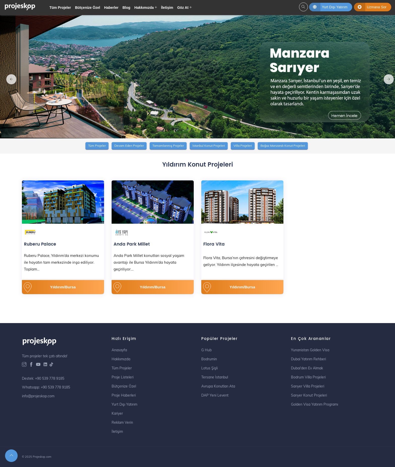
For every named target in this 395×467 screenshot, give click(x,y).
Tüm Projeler (60, 8)
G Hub (206, 350)
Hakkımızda (144, 8)
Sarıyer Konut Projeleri (309, 395)
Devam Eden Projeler (129, 145)
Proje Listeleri (123, 377)
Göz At (183, 8)
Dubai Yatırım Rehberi (308, 359)
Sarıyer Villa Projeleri (307, 386)
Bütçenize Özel (87, 8)
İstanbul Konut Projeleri (208, 145)
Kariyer (117, 413)
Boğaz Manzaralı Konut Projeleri (282, 145)
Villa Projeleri (243, 145)
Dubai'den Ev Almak (307, 368)
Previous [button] (8, 76)
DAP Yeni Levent (214, 395)
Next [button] (386, 76)
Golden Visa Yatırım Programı (314, 404)
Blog (126, 8)
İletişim (167, 8)
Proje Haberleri (124, 395)
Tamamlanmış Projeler (168, 145)
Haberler (111, 8)
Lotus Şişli (209, 368)
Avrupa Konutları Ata (218, 386)
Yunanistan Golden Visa (310, 350)
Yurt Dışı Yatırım (124, 404)
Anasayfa (119, 350)
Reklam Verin (122, 422)
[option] (197, 76)
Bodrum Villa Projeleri (308, 377)
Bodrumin (209, 359)
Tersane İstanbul (214, 377)
